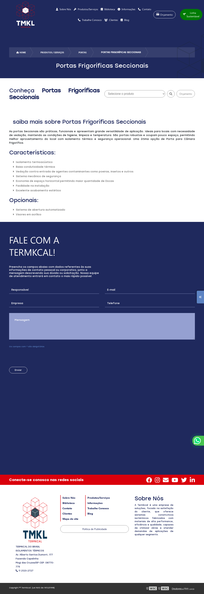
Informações (95, 503)
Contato (67, 508)
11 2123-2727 (24, 570)
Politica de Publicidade (94, 529)
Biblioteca (68, 503)
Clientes (67, 513)
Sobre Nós (68, 497)
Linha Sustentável (191, 14)
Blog (90, 513)
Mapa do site (70, 519)
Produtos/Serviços (98, 497)
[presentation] (31, 356)
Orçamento (164, 14)
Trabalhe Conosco (98, 508)
